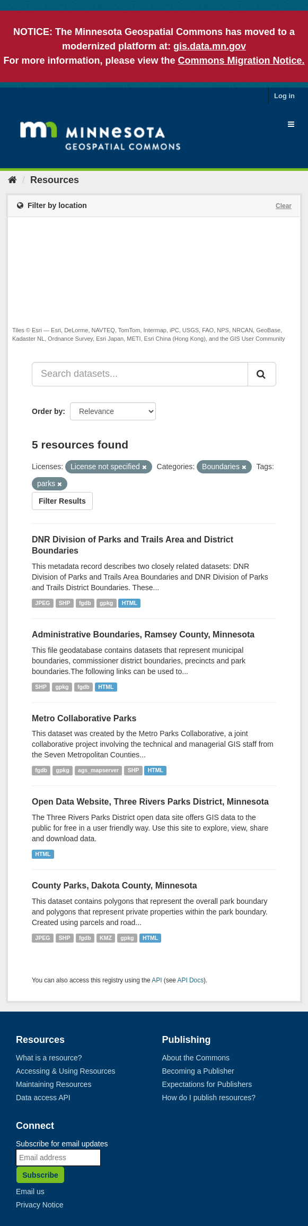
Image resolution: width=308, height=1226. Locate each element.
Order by (47, 411)
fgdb (85, 603)
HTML (129, 603)
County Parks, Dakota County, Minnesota (114, 885)
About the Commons (196, 1058)
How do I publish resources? (209, 1097)
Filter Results (62, 501)
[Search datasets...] (140, 374)
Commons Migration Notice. (241, 60)
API (157, 980)
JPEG (42, 603)
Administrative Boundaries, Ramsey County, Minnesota (143, 634)
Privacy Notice (39, 1205)
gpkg (106, 603)
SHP (65, 603)
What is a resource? (49, 1058)
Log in (284, 96)
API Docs (191, 980)
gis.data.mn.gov (209, 46)
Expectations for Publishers (207, 1084)
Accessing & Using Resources (66, 1071)
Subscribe (40, 1175)
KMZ (106, 938)
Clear (284, 206)
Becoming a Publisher (198, 1071)
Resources (54, 180)
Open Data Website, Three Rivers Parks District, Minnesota (150, 801)
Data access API (43, 1097)
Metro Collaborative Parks (84, 718)
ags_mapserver (98, 770)
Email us (30, 1191)
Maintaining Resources (53, 1084)
